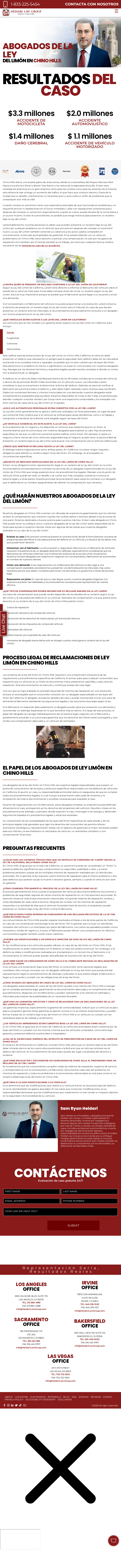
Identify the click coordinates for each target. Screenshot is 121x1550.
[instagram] (8, 1406)
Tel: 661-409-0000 (90, 1339)
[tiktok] (20, 1406)
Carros (10, 332)
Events (107, 1397)
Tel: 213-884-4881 (31, 1302)
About (9, 1397)
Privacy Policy (14, 1399)
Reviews (96, 1397)
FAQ (74, 1397)
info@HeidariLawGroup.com (31, 1309)
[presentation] (24, 1226)
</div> (20, 1539)
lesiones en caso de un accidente (41, 245)
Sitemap (84, 1397)
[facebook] (4, 1406)
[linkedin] (12, 1406)
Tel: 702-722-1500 (60, 1374)
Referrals (54, 1397)
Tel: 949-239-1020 (89, 1304)
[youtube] (24, 1406)
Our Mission (38, 1397)
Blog (66, 1397)
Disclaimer (65, 1399)
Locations (21, 1397)
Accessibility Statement (40, 1399)
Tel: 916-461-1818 (31, 1341)
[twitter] (16, 1406)
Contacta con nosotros (91, 4)
